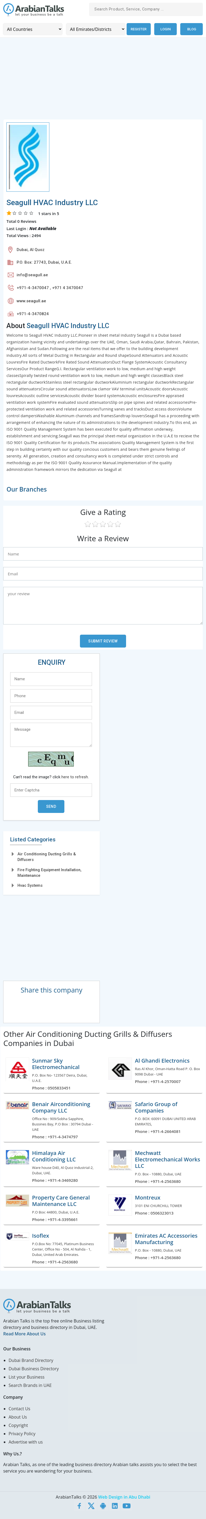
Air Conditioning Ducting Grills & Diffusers (46, 856)
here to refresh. (75, 776)
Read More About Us (24, 1333)
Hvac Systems (30, 885)
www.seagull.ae (31, 300)
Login (165, 29)
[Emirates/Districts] (94, 29)
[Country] (32, 29)
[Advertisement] (103, 81)
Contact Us (19, 1408)
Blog (191, 29)
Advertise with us (26, 1441)
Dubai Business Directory (34, 1368)
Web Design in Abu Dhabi (124, 1496)
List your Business (27, 1376)
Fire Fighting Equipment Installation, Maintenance (49, 872)
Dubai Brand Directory (31, 1360)
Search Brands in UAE (30, 1385)
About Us (18, 1416)
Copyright (18, 1425)
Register (137, 29)
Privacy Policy (22, 1433)
